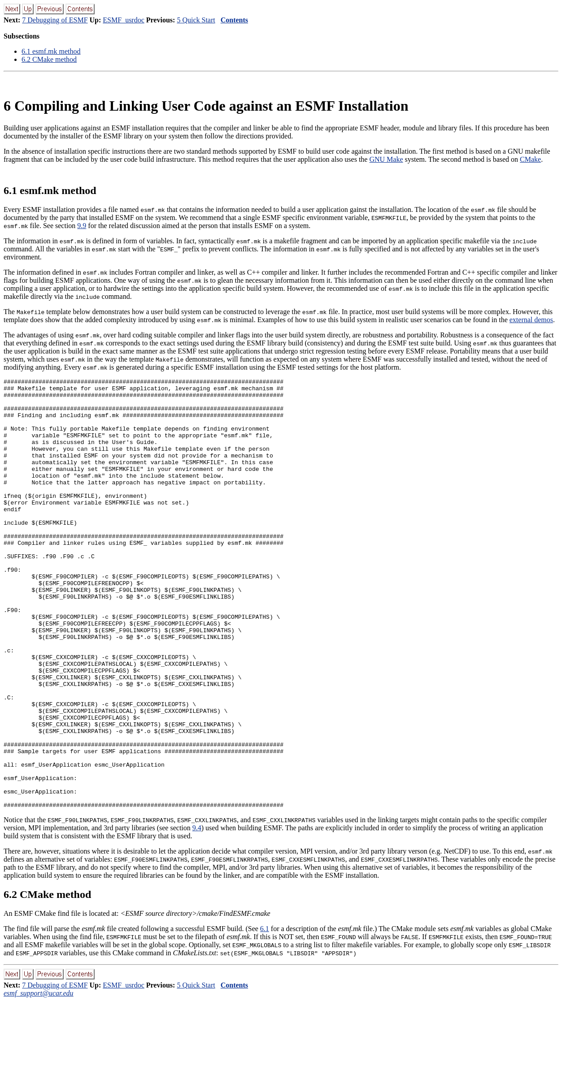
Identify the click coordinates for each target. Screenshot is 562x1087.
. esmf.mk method (51, 51)
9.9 (81, 225)
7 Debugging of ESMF (54, 20)
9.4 (196, 914)
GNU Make (386, 159)
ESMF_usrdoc (123, 20)
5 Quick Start (196, 20)
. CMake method (49, 59)
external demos (531, 320)
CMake (530, 159)
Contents (234, 20)
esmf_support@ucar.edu (39, 1079)
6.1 (264, 1014)
